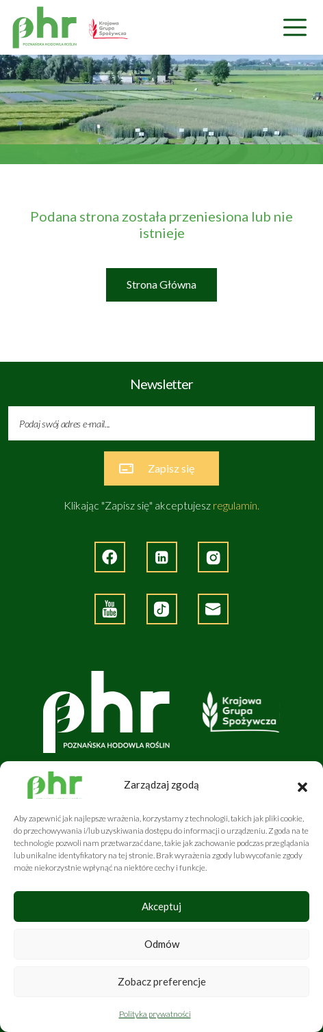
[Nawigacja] (295, 27)
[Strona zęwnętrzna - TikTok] (161, 609)
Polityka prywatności (155, 1014)
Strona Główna (161, 284)
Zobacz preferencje (162, 981)
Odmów (161, 944)
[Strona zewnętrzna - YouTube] (109, 609)
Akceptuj (161, 906)
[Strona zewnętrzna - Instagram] (213, 557)
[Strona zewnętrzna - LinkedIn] (161, 557)
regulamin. (236, 505)
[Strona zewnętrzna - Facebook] (109, 557)
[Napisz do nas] (213, 609)
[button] (302, 785)
